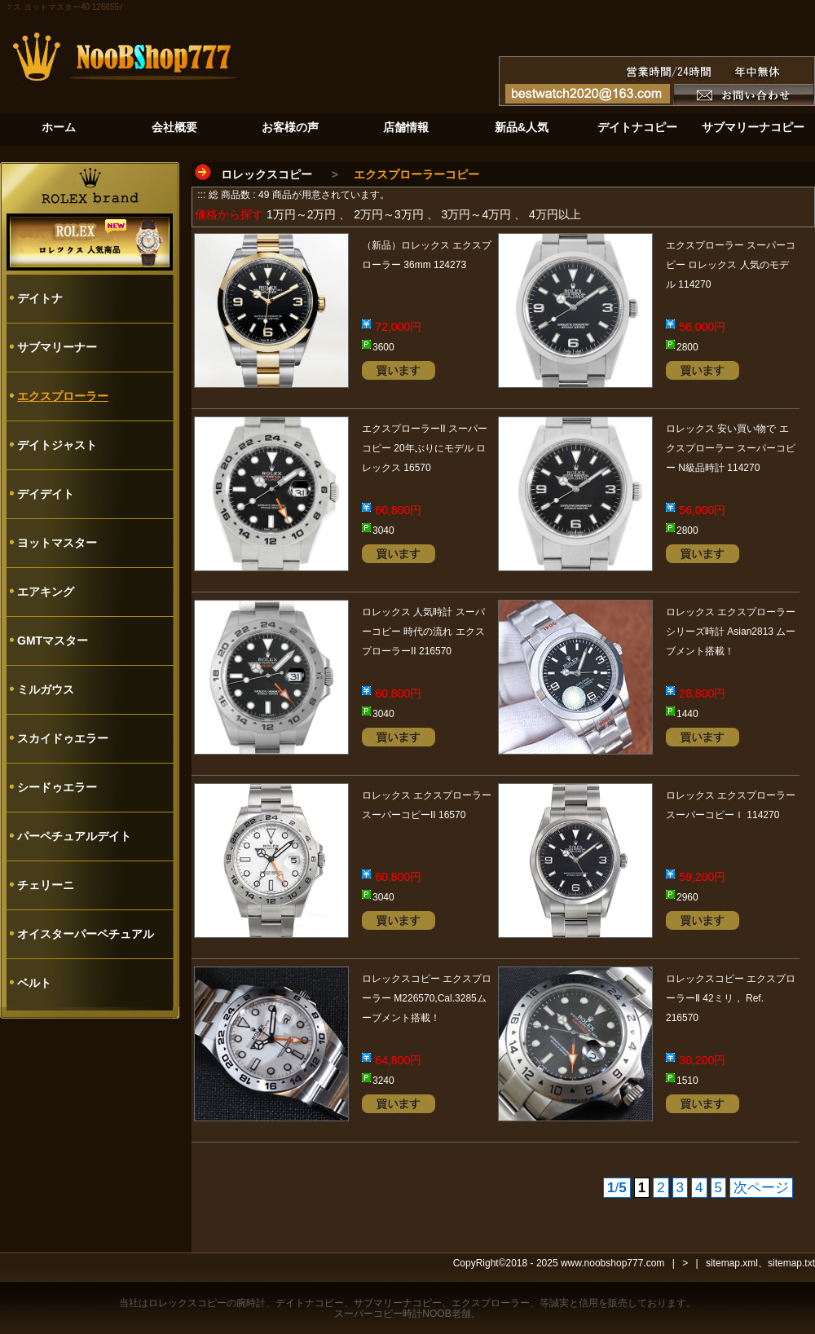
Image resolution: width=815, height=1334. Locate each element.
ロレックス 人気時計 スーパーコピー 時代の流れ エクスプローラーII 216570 (423, 631)
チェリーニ (45, 885)
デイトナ (40, 298)
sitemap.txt (791, 1263)
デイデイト (45, 493)
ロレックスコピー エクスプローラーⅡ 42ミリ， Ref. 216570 (730, 998)
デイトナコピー (309, 1303)
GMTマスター (52, 640)
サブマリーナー (57, 347)
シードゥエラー (57, 787)
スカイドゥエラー (62, 738)
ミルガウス (45, 689)
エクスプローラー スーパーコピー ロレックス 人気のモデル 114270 (730, 265)
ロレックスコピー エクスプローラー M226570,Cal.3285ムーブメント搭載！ (426, 998)
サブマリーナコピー (398, 1303)
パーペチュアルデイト (74, 836)
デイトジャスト (57, 444)
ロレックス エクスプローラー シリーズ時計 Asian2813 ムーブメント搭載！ (730, 631)
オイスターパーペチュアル (85, 933)
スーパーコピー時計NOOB (392, 1313)
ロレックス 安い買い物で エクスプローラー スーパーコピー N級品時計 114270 (730, 448)
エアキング (45, 591)
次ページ (761, 1187)
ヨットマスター (57, 542)
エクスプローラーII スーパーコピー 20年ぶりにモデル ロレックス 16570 (424, 448)
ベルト (34, 982)
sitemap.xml (732, 1263)
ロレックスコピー (266, 174)
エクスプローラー (62, 396)
